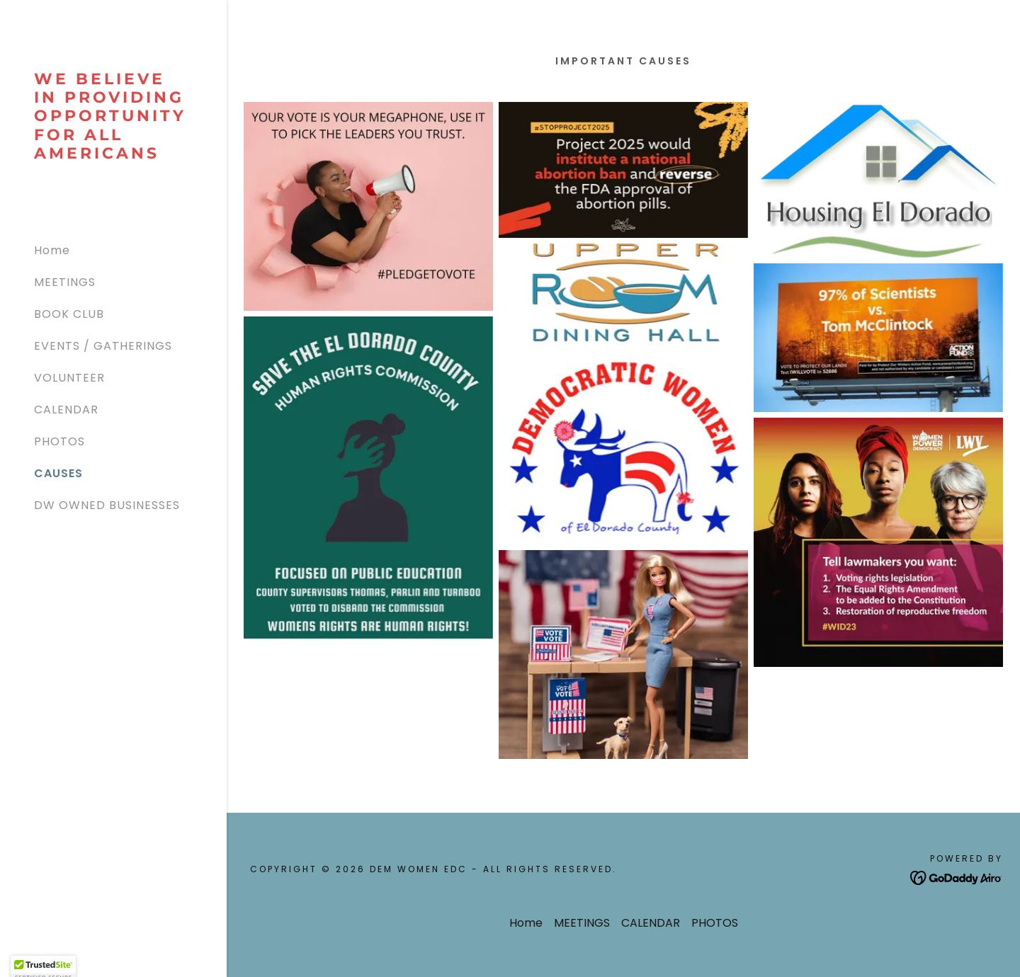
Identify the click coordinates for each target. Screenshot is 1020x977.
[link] (113, 155)
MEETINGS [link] (65, 282)
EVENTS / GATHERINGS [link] (103, 346)
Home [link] (52, 250)
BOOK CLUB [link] (69, 314)
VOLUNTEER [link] (69, 378)
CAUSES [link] (58, 473)
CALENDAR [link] (66, 409)
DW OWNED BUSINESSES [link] (107, 505)
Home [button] (526, 923)
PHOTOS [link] (59, 441)
